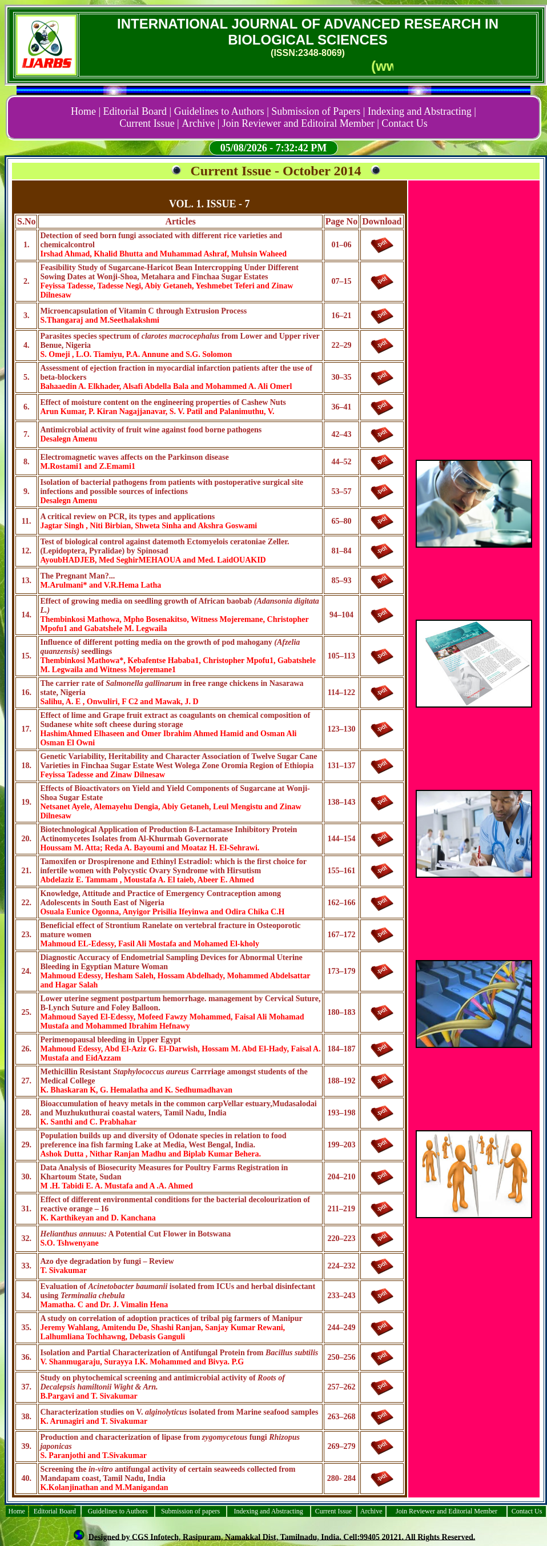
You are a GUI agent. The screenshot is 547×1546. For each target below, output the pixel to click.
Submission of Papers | (318, 111)
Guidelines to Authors (118, 1511)
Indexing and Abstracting (268, 1511)
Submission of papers (190, 1511)
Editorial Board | (137, 111)
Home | (85, 111)
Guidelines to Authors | (221, 111)
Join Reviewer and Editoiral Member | (300, 123)
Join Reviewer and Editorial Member (446, 1511)
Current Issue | (149, 123)
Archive (371, 1511)
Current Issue (333, 1511)
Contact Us (404, 123)
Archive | (200, 123)
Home (17, 1511)
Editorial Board (55, 1511)
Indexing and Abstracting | (422, 111)
